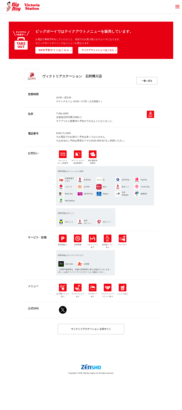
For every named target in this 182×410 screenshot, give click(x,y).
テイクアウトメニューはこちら (98, 50)
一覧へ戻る (146, 81)
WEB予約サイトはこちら (54, 50)
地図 (150, 114)
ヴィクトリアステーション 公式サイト (91, 329)
